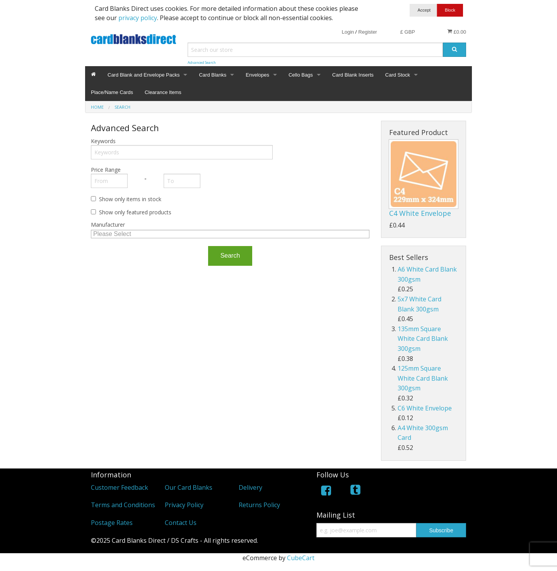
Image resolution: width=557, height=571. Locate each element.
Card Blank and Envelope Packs (143, 75)
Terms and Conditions (123, 505)
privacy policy (137, 18)
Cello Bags (301, 75)
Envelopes (257, 75)
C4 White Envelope (420, 213)
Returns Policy (259, 505)
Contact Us (180, 522)
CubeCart (300, 558)
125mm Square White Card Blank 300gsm (423, 378)
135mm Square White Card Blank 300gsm (423, 339)
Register (367, 32)
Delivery (250, 487)
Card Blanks (212, 75)
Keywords (103, 141)
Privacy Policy (184, 505)
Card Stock (397, 75)
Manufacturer (108, 224)
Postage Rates (112, 522)
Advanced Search (202, 62)
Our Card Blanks (188, 487)
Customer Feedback (119, 487)
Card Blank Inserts (353, 75)
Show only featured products (135, 212)
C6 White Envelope (425, 408)
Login (348, 32)
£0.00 (456, 32)
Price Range (106, 169)
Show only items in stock (130, 199)
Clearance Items (163, 92)
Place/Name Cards (112, 92)
